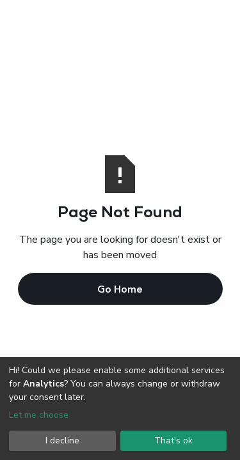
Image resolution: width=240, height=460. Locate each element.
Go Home (120, 288)
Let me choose (38, 415)
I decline (62, 440)
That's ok (173, 440)
